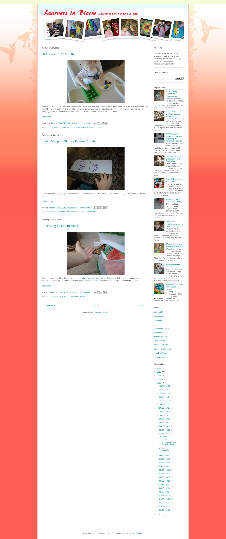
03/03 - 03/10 (165, 481)
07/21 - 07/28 (165, 433)
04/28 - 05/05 (165, 463)
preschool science (78, 296)
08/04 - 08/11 (165, 430)
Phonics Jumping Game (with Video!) (174, 200)
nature (67, 296)
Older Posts (142, 305)
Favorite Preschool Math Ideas (173, 180)
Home (96, 305)
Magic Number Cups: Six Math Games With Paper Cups (174, 114)
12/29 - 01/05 (165, 386)
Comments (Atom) (101, 312)
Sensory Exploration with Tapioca (174, 285)
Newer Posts (50, 305)
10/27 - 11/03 (165, 404)
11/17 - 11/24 (165, 397)
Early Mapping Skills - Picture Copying (69, 141)
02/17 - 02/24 (165, 488)
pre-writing (81, 212)
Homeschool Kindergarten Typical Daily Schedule (174, 224)
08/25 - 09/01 (165, 426)
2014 (159, 379)
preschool (90, 212)
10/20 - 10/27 (165, 408)
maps (73, 212)
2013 (159, 383)
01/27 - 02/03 (165, 499)
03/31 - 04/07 (165, 466)
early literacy (159, 341)
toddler (90, 127)
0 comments (84, 123)
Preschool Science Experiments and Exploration (173, 158)
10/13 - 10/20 (165, 412)
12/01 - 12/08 (165, 393)
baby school (54, 127)
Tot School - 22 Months (58, 54)
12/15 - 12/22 (165, 390)
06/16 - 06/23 (165, 455)
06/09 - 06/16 (165, 459)
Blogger (139, 533)
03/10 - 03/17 (165, 477)
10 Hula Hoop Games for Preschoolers (171, 93)
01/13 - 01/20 (165, 506)
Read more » (47, 117)
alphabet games (160, 357)
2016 (159, 372)
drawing (52, 212)
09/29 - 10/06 (165, 419)
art (155, 324)
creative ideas (160, 353)
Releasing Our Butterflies (60, 226)
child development (67, 127)
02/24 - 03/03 (165, 484)
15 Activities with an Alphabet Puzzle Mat (174, 245)
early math (158, 312)
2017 (159, 368)
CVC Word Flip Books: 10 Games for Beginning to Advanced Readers (174, 137)
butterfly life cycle (56, 296)
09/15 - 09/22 (165, 423)
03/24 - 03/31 (165, 470)
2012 (159, 515)
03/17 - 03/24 (165, 473)
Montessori (158, 332)
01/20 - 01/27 (165, 503)
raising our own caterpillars (93, 278)
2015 (159, 376)
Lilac (53, 123)
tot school (98, 127)
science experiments (162, 349)
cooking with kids (161, 345)
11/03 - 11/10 (165, 401)
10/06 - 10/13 (165, 415)
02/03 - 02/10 (165, 495)
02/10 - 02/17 (165, 492)
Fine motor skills (63, 212)
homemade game (161, 328)
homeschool (81, 127)
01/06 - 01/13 (165, 510)
